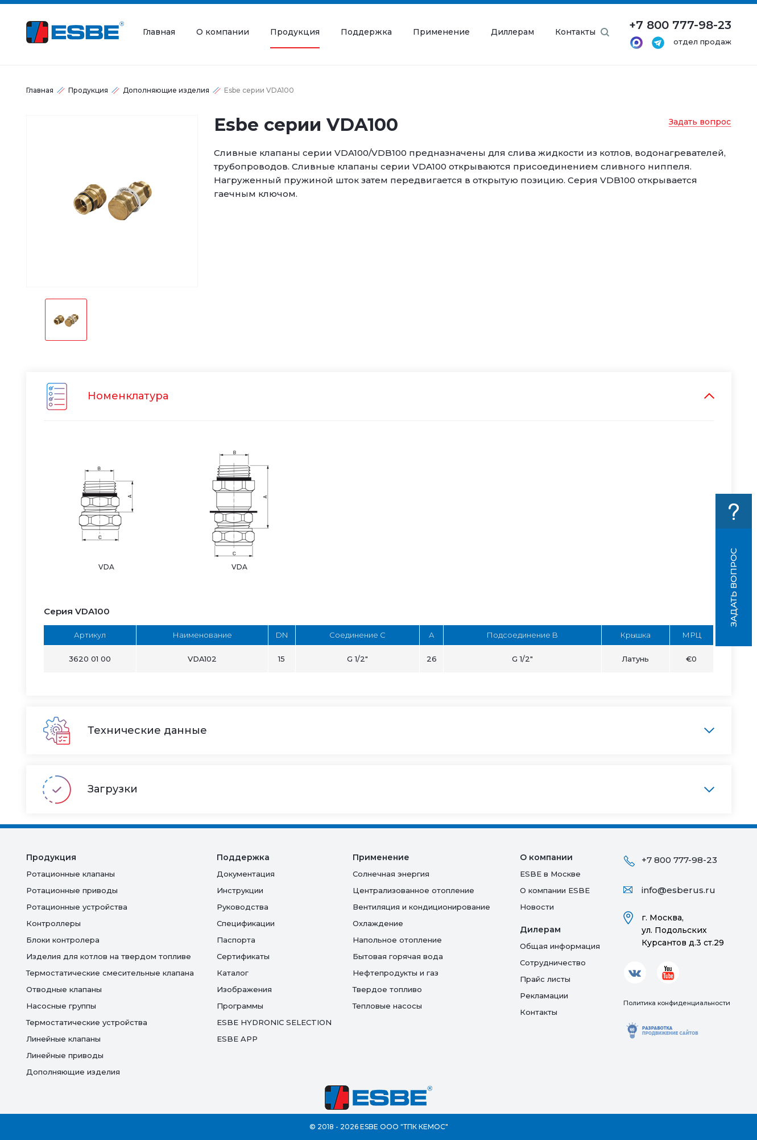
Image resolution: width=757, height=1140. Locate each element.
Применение (441, 32)
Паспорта (236, 939)
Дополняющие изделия (166, 90)
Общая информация (560, 946)
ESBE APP (237, 1038)
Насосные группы (61, 1005)
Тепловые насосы (387, 1005)
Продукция (295, 32)
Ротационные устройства (76, 906)
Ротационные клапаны (70, 873)
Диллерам (512, 32)
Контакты (575, 32)
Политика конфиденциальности (676, 1003)
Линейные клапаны (63, 1038)
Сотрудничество (553, 962)
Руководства (242, 906)
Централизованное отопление (413, 890)
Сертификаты (243, 956)
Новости (537, 906)
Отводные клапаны (64, 989)
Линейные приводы (65, 1055)
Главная (159, 32)
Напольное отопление (397, 939)
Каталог (233, 972)
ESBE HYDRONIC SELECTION (274, 1022)
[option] (112, 201)
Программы (240, 1005)
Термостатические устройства (86, 1022)
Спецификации (246, 923)
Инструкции (240, 890)
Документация (246, 873)
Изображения (244, 989)
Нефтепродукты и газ (396, 972)
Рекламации (544, 995)
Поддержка (366, 32)
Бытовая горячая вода (398, 956)
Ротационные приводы (72, 890)
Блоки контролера (63, 939)
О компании (222, 32)
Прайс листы (545, 979)
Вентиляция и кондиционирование (421, 906)
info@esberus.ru (678, 890)
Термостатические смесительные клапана (110, 972)
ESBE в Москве (550, 873)
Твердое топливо (387, 989)
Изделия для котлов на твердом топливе (108, 956)
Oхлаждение (378, 923)
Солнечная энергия (391, 873)
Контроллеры (53, 923)
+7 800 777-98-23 (679, 859)
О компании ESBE (555, 890)
